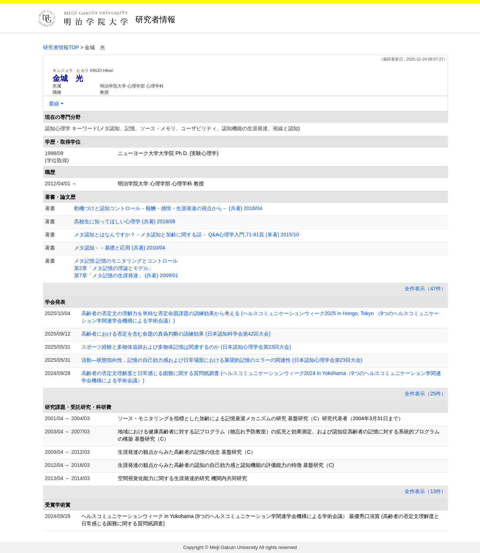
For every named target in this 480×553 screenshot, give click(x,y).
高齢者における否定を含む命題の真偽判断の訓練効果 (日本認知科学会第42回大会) (176, 334)
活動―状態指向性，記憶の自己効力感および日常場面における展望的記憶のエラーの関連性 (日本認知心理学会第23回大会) (222, 360)
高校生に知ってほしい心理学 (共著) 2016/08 (124, 221)
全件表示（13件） (425, 491)
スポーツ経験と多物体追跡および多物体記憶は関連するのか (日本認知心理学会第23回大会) (186, 347)
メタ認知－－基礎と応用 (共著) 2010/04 (119, 248)
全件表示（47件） (425, 288)
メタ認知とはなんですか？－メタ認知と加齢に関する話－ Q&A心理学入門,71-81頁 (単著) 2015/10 (186, 234)
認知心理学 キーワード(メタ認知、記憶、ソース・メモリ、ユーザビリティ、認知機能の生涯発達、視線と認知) (172, 128)
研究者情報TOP (61, 47)
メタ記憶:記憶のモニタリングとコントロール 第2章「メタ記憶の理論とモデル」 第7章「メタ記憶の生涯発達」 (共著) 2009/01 (126, 268)
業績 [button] (54, 104)
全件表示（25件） (425, 394)
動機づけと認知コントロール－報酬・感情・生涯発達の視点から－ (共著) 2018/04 (168, 208)
